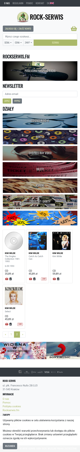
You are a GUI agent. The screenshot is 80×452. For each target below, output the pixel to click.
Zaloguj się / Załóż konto (18, 28)
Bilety (40, 169)
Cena (17, 42)
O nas (7, 3)
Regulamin (18, 3)
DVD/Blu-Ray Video (40, 153)
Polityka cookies (12, 406)
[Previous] (5, 334)
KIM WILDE (10, 253)
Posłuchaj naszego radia (40, 71)
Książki (40, 185)
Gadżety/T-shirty (40, 201)
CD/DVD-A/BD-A (40, 121)
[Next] (23, 334)
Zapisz (7, 100)
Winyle (40, 137)
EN (50, 3)
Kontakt (40, 3)
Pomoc (29, 3)
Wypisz (17, 100)
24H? (27, 42)
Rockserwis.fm (11, 410)
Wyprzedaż (40, 218)
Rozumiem (10, 446)
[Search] (40, 37)
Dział (7, 42)
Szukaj (55, 42)
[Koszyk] (74, 29)
